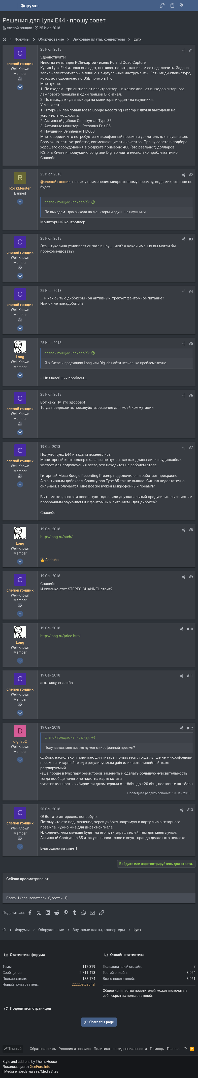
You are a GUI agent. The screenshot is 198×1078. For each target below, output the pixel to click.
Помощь (157, 1049)
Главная (173, 1049)
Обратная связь (43, 1049)
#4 (191, 291)
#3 (191, 239)
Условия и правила (75, 1049)
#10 (190, 629)
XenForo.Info (40, 1067)
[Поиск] (190, 5)
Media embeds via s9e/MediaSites (31, 1071)
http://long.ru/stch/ (56, 537)
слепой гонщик (19, 28)
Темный (13, 1049)
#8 (191, 530)
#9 (191, 577)
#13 (190, 810)
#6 (191, 395)
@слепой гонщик (55, 181)
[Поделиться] (183, 50)
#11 (190, 676)
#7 (191, 448)
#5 (191, 344)
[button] (8, 5)
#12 (190, 728)
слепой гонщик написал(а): (67, 202)
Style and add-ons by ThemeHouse (30, 1062)
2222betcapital (83, 984)
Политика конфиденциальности (120, 1049)
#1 (191, 50)
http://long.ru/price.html (60, 636)
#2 (191, 175)
